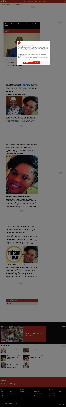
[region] (33, 53)
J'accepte (36, 62)
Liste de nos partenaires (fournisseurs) (24, 59)
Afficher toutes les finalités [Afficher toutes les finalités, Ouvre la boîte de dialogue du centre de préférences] (28, 62)
